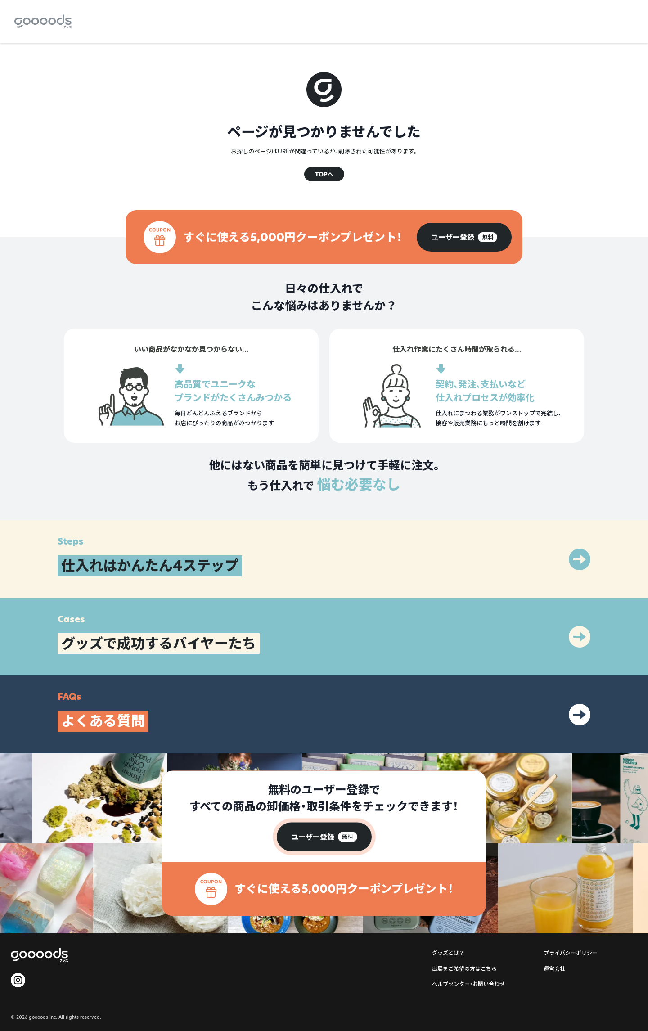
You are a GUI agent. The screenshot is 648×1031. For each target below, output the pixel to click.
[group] (464, 237)
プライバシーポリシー (571, 953)
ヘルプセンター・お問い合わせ (468, 984)
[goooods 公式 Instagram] (18, 980)
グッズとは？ (448, 953)
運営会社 (554, 968)
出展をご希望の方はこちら (464, 968)
